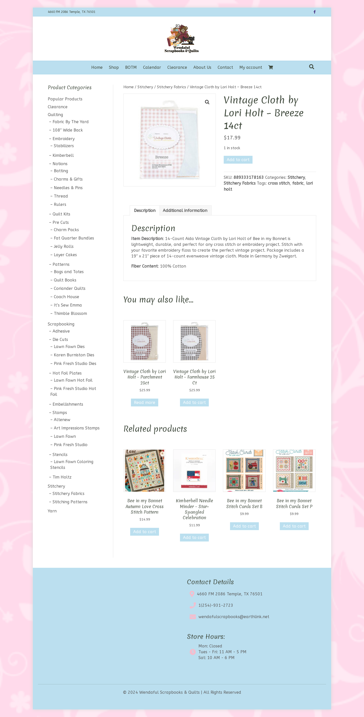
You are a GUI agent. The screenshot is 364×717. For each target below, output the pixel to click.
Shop (114, 67)
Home (97, 67)
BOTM (131, 67)
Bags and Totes (69, 271)
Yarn (52, 511)
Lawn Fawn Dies (69, 346)
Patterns (61, 264)
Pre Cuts (61, 222)
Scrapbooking (61, 324)
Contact (225, 67)
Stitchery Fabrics (171, 87)
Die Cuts (60, 339)
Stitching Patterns (70, 501)
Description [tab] (144, 210)
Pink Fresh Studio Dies (75, 363)
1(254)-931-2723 (215, 605)
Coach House (66, 296)
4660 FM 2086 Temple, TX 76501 (230, 594)
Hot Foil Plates (67, 373)
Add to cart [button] (194, 402)
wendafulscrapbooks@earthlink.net (233, 616)
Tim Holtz (62, 477)
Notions (60, 163)
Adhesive (61, 331)
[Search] (311, 66)
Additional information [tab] (185, 210)
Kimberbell (63, 155)
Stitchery (145, 87)
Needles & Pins (68, 187)
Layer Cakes (65, 254)
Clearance (177, 67)
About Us (202, 67)
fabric (298, 183)
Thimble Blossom (70, 313)
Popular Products (65, 99)
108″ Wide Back (68, 130)
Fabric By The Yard (71, 121)
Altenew (62, 419)
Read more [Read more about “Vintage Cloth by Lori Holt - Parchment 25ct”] (144, 402)
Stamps (60, 412)
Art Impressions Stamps (77, 428)
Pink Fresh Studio (70, 444)
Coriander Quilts (69, 288)
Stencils (60, 454)
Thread (61, 196)
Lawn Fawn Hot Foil (73, 380)
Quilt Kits (61, 214)
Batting (61, 170)
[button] (207, 102)
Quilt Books (65, 280)
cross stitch (279, 183)
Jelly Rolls (64, 246)
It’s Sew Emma (68, 305)
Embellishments (68, 404)
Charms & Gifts (68, 179)
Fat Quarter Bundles (74, 238)
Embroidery (64, 138)
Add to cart (238, 159)
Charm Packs (66, 229)
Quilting (55, 114)
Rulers (60, 204)
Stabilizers (64, 145)
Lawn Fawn (65, 436)
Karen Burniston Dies (74, 355)
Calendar (152, 67)
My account (250, 67)
